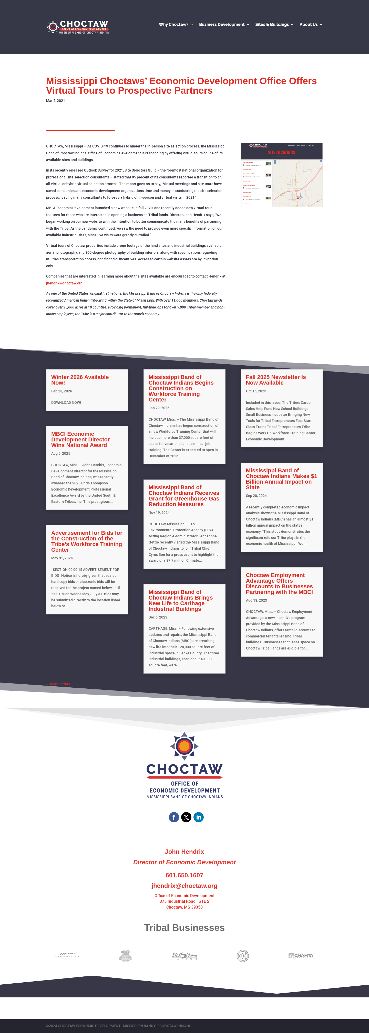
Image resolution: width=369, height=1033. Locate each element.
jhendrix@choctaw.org (64, 283)
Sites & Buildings (272, 25)
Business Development (222, 25)
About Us (309, 25)
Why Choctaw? (173, 25)
